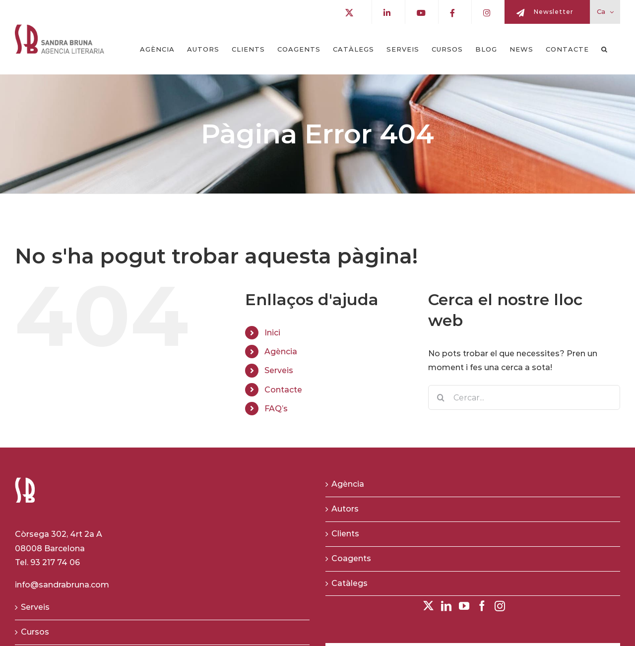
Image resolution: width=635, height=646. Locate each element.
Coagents (351, 558)
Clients (345, 533)
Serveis (278, 370)
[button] (604, 49)
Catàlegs (349, 583)
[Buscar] (440, 397)
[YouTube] (464, 606)
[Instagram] (500, 606)
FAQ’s (276, 408)
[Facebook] (482, 606)
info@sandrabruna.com (62, 584)
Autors (345, 509)
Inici (272, 332)
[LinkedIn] (446, 606)
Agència (280, 351)
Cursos (35, 632)
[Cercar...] (524, 397)
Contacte (283, 389)
